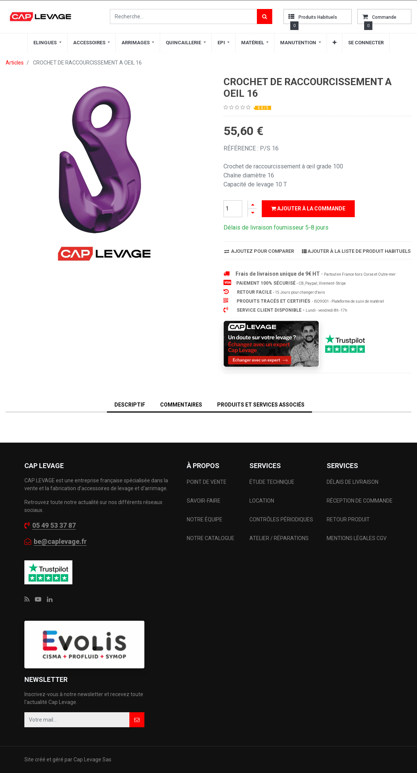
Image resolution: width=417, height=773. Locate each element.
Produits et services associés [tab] (260, 405)
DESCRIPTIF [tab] (129, 405)
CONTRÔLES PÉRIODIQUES (281, 519)
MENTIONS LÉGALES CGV (357, 538)
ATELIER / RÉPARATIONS (279, 538)
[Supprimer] (252, 213)
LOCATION (262, 501)
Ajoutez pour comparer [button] (259, 251)
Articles (15, 63)
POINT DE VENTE (206, 482)
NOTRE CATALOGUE (210, 538)
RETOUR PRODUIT (348, 519)
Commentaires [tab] (181, 405)
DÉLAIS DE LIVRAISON (353, 482)
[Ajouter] (252, 205)
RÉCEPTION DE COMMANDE (360, 501)
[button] (334, 42)
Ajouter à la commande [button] (308, 209)
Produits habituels (317, 17)
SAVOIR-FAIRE (203, 501)
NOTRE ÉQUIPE (204, 519)
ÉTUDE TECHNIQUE (272, 482)
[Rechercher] (264, 16)
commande (384, 17)
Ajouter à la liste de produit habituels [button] (356, 251)
